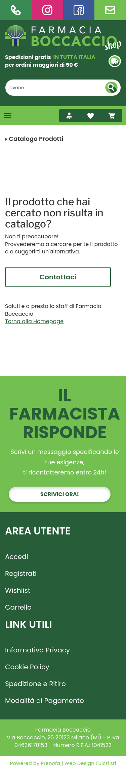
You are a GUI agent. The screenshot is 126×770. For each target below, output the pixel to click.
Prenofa (49, 763)
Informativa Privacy (37, 650)
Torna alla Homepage (34, 321)
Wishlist (17, 590)
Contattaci (58, 277)
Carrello (18, 607)
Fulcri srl (106, 763)
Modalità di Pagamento (44, 700)
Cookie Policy (27, 667)
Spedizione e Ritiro (35, 683)
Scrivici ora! (59, 494)
